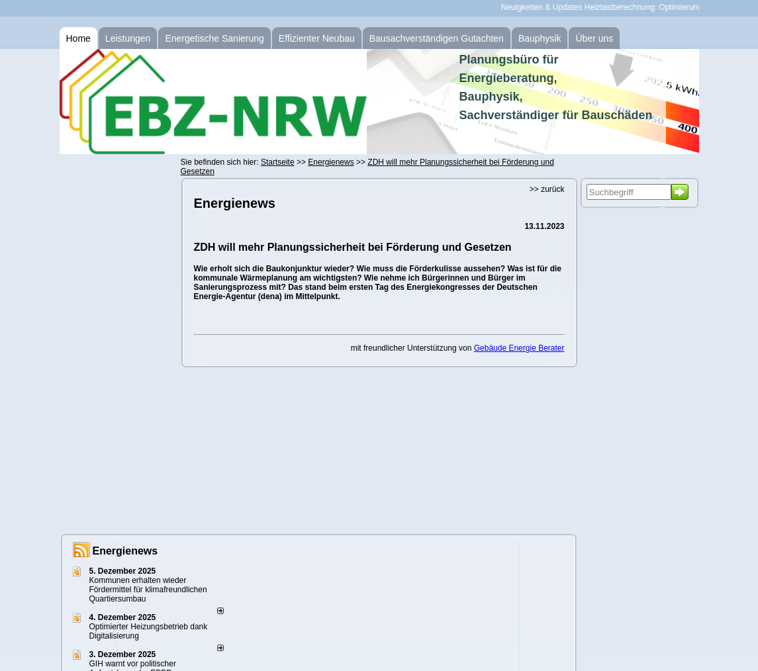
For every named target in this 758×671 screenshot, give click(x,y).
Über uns (594, 38)
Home (78, 38)
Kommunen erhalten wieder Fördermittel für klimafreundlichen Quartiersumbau (148, 590)
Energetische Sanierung (214, 38)
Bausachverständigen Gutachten (436, 38)
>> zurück (547, 189)
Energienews (125, 551)
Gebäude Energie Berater (519, 348)
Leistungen (128, 38)
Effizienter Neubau (317, 38)
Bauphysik (539, 38)
